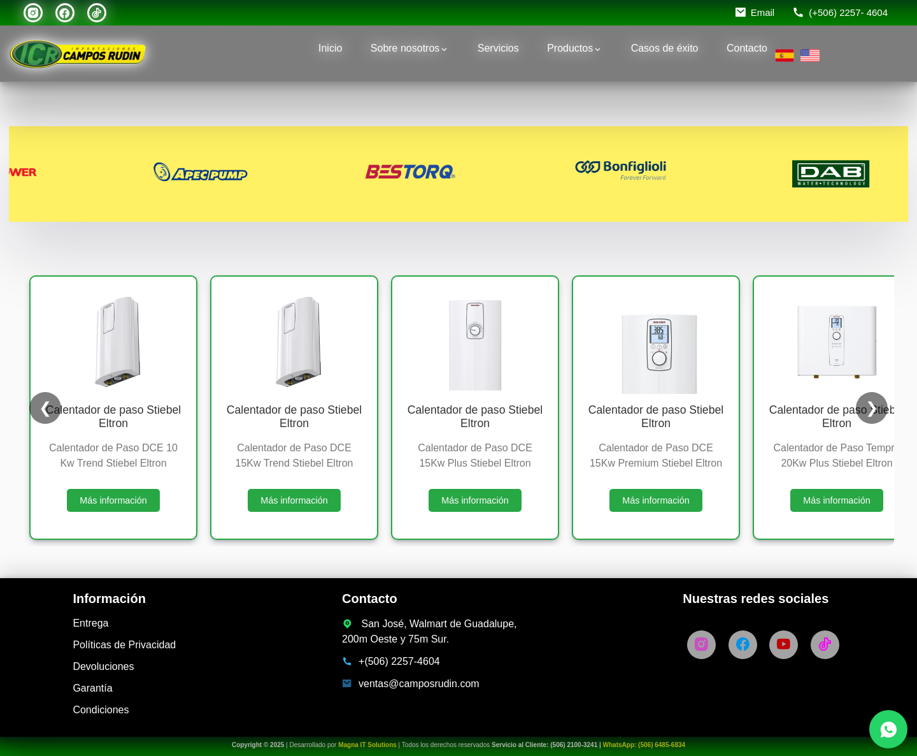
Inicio (330, 48)
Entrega (90, 623)
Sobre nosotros (405, 48)
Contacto (747, 48)
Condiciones (101, 709)
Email (763, 12)
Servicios (498, 48)
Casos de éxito (665, 48)
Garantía (92, 688)
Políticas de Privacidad (124, 644)
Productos (570, 48)
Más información (113, 500)
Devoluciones (103, 666)
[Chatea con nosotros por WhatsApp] (888, 729)
